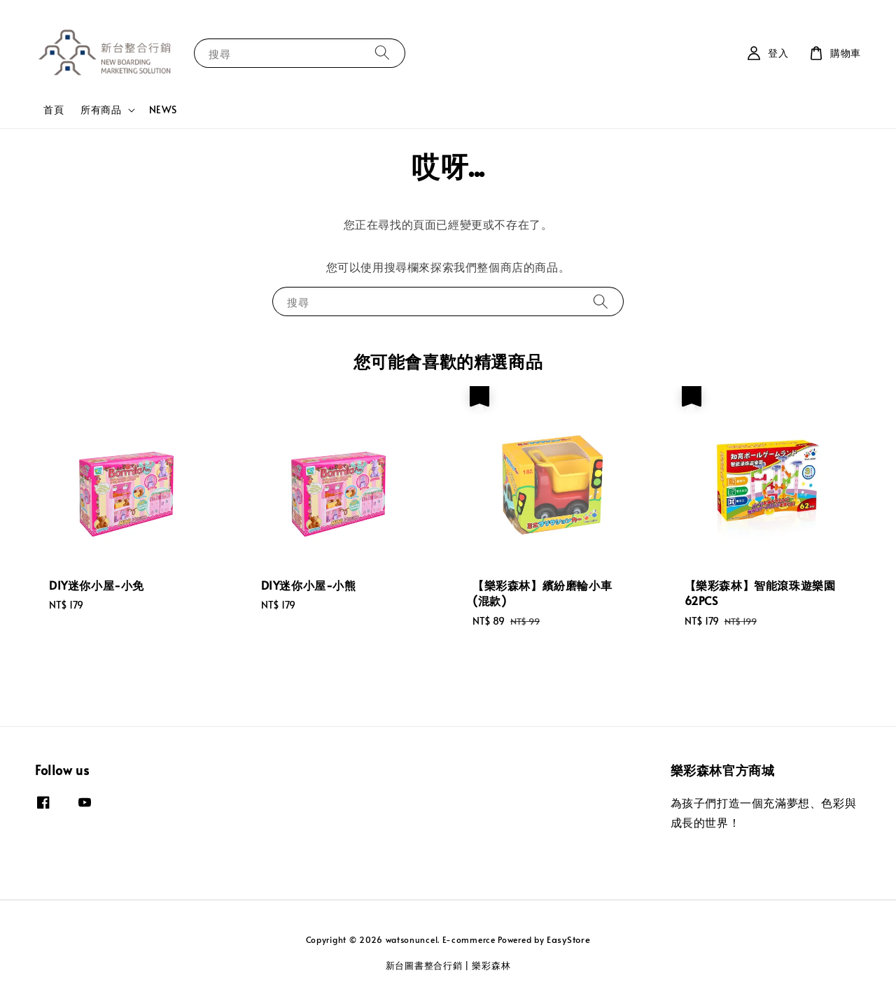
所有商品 (100, 110)
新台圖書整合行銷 (424, 965)
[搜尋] (382, 52)
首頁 (53, 109)
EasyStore (568, 939)
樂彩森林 (491, 965)
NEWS (163, 109)
